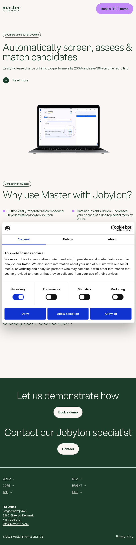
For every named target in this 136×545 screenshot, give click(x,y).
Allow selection (68, 313)
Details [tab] (68, 239)
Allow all (111, 313)
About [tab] (112, 239)
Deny (25, 313)
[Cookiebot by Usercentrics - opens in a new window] (113, 228)
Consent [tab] (24, 239)
